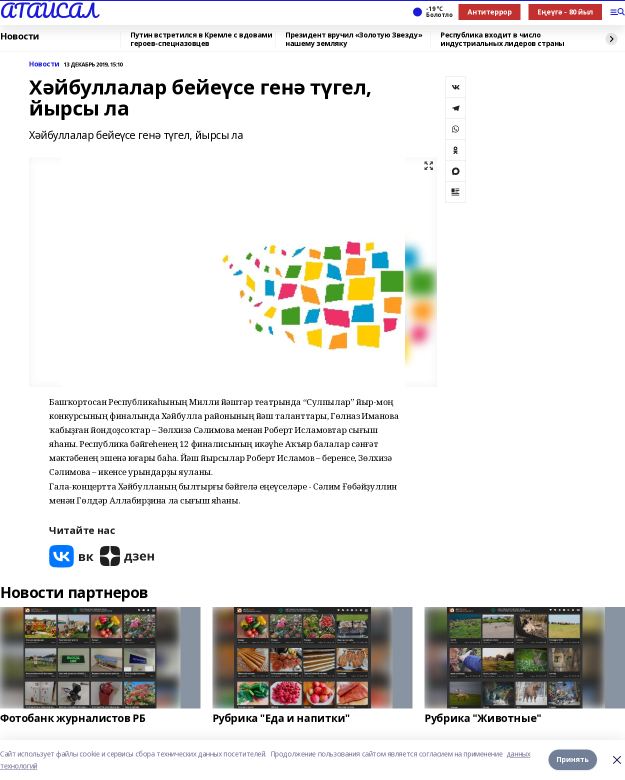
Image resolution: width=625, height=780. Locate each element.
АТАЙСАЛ (48, 10)
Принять (572, 759)
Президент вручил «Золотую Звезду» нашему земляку (354, 39)
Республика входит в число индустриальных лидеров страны (502, 39)
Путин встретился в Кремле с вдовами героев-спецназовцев (201, 39)
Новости (19, 36)
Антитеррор (490, 11)
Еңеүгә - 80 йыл (565, 11)
